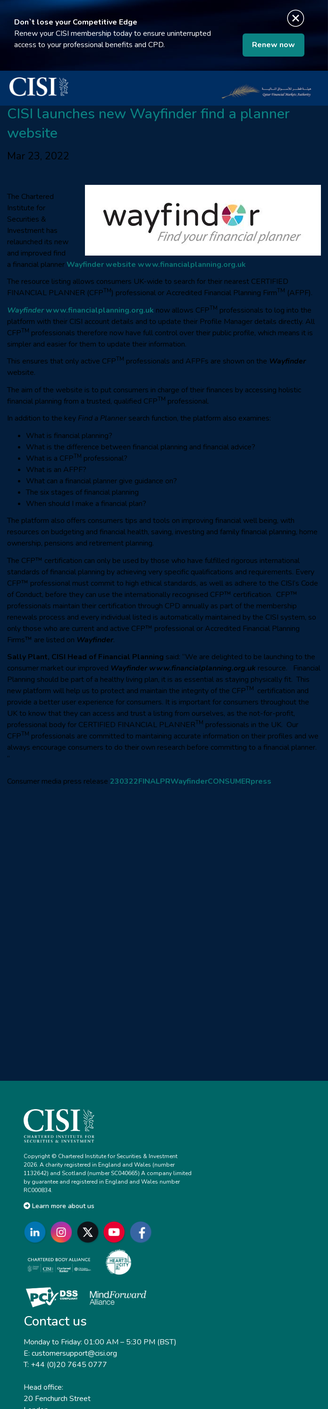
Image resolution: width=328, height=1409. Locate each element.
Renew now (273, 45)
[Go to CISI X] (89, 1231)
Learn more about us (59, 1206)
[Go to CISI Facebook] (142, 1231)
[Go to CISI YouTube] (116, 1231)
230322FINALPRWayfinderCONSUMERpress (190, 781)
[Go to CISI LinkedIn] (37, 1231)
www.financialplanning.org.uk (192, 264)
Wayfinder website (101, 264)
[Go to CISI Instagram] (63, 1231)
